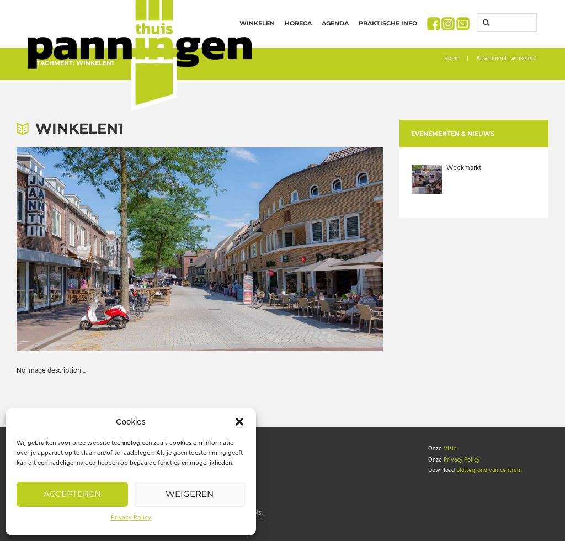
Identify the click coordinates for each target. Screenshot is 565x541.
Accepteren (72, 494)
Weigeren (190, 494)
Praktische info (388, 23)
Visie (450, 449)
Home (452, 59)
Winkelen (257, 23)
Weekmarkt (464, 168)
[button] (239, 421)
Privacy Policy (131, 517)
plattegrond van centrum (489, 470)
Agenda (335, 23)
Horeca (298, 23)
